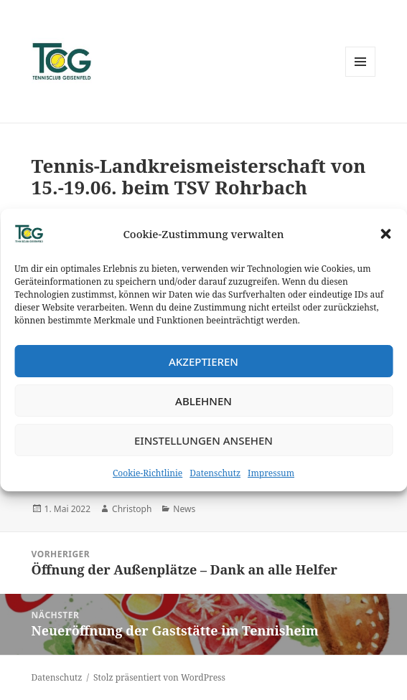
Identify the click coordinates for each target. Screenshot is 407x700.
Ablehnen (203, 401)
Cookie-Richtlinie (147, 473)
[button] (385, 234)
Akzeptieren (203, 361)
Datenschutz (215, 473)
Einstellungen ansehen (203, 440)
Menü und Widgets (360, 76)
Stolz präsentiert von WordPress (159, 677)
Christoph (131, 509)
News (184, 509)
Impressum (271, 473)
